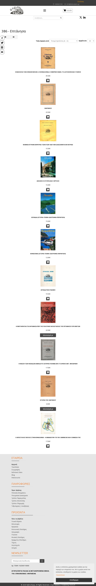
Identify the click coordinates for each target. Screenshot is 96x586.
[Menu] (44, 10)
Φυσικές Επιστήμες (18, 537)
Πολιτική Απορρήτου (19, 493)
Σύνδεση (80, 2)
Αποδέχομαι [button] (74, 580)
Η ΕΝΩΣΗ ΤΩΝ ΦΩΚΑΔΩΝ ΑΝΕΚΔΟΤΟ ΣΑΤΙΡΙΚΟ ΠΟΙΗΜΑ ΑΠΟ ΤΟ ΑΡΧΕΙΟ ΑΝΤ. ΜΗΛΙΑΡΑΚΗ (48, 364)
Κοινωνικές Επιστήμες (19, 529)
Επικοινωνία (16, 478)
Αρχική (14, 464)
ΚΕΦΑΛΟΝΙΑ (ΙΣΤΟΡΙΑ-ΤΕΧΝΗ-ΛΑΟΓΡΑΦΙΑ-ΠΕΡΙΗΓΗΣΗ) (48, 254)
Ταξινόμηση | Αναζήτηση (20, 506)
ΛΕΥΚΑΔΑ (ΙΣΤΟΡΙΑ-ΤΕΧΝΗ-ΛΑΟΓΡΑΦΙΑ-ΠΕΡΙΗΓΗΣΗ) (48, 217)
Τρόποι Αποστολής (18, 501)
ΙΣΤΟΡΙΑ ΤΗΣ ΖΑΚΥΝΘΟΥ (48, 400)
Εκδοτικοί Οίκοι (17, 472)
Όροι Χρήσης (16, 490)
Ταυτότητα (15, 467)
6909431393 (59, 4)
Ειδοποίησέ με (48, 335)
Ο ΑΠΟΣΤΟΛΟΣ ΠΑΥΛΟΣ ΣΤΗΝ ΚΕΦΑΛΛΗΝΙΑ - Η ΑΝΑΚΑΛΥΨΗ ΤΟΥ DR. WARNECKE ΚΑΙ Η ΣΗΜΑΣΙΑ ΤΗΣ (48, 437)
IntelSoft (72, 585)
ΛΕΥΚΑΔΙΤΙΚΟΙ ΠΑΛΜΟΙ (48, 290)
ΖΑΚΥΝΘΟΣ (48, 108)
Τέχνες (14, 543)
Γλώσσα (14, 535)
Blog (13, 475)
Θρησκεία (15, 527)
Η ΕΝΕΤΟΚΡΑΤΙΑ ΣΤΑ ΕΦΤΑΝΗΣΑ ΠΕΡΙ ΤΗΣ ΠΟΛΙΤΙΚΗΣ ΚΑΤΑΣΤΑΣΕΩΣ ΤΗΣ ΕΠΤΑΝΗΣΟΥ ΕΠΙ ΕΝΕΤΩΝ (48, 326)
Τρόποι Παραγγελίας (19, 498)
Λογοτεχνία (15, 545)
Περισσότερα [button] (60, 575)
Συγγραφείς (16, 470)
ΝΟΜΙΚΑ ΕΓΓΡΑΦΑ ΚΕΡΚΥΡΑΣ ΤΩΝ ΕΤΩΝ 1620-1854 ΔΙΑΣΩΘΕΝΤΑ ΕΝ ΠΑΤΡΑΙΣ (48, 145)
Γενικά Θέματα (16, 521)
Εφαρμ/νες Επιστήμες (19, 540)
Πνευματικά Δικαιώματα (20, 495)
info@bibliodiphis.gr (73, 4)
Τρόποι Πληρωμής (18, 503)
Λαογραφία (15, 532)
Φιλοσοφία (15, 524)
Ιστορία (14, 548)
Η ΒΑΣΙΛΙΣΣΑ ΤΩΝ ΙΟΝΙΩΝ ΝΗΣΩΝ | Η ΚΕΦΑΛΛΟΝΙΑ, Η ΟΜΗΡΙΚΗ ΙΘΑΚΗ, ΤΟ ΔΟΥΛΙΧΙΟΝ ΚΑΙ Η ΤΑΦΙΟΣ (48, 72)
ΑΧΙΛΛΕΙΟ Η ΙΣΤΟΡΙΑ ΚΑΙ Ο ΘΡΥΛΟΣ (48, 181)
